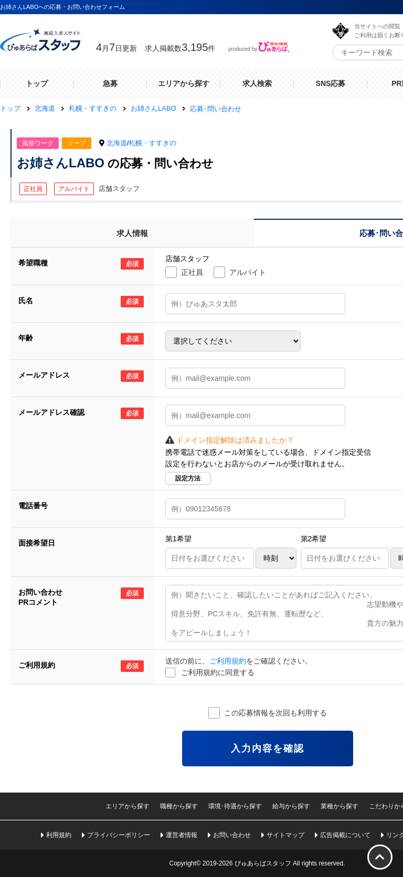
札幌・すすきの (152, 143)
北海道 (117, 143)
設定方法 (187, 478)
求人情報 (132, 233)
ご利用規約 (227, 661)
